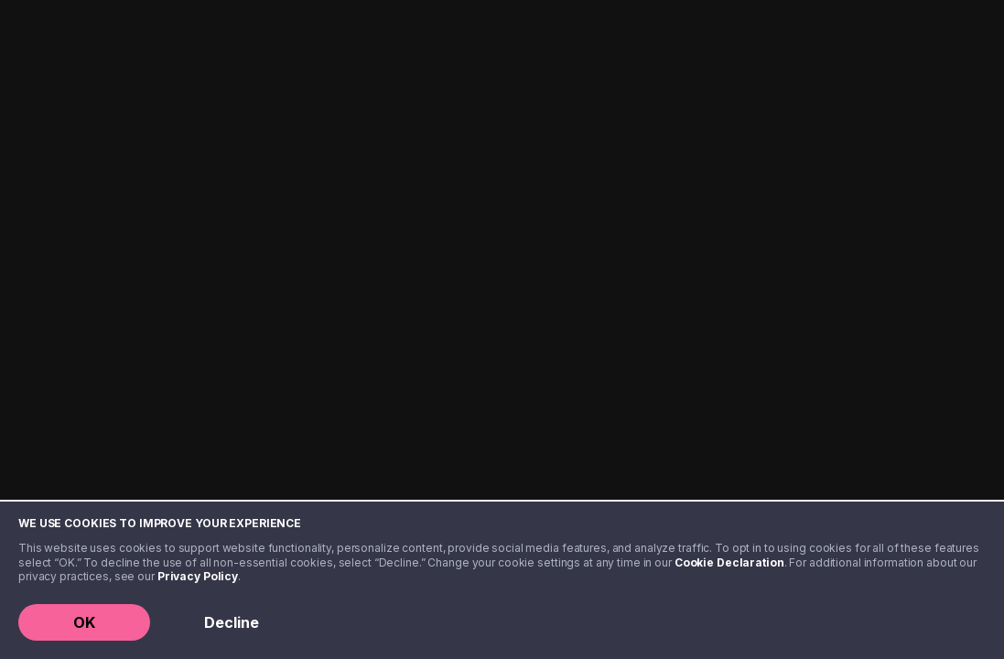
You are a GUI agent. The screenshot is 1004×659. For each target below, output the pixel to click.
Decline (231, 622)
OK (84, 622)
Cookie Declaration (729, 562)
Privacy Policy (197, 576)
